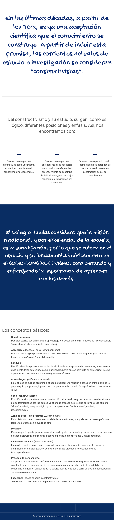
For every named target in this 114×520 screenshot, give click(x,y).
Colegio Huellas (55, 516)
